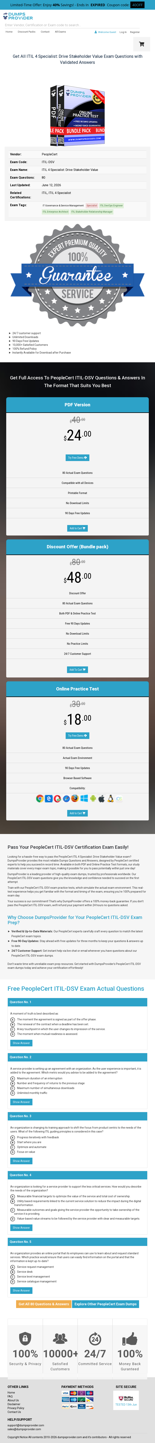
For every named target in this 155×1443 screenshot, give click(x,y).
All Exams (60, 31)
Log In (123, 32)
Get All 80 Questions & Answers (44, 1304)
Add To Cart (77, 669)
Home (9, 31)
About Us (13, 1400)
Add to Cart (77, 528)
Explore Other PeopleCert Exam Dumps (106, 1304)
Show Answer (21, 1043)
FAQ (10, 1396)
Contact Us (14, 1412)
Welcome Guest (105, 32)
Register (135, 32)
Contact (45, 31)
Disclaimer (14, 1404)
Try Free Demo (77, 457)
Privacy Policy (16, 1408)
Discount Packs (26, 31)
